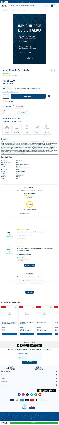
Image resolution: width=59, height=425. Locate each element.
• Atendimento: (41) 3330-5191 (15, 2)
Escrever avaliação (29, 265)
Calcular (23, 112)
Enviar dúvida (30, 292)
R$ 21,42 (11, 83)
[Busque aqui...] (26, 6)
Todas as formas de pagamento (10, 92)
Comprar (28, 96)
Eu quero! (29, 362)
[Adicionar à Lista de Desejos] (51, 70)
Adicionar (48, 96)
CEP (4, 110)
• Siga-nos (40, 2)
